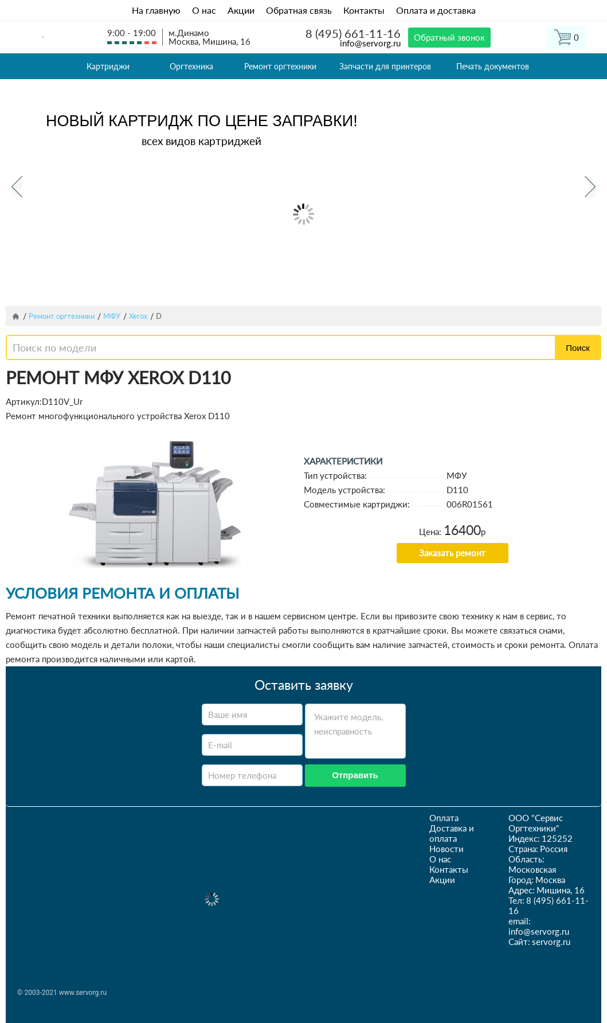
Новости (446, 849)
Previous (16, 186)
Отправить (355, 775)
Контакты (364, 10)
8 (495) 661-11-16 (353, 33)
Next (590, 186)
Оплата (444, 818)
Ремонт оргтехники (280, 66)
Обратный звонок (449, 37)
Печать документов (492, 66)
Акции (241, 10)
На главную (156, 10)
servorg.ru (551, 941)
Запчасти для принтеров (385, 66)
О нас (204, 10)
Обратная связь (299, 10)
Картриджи (108, 66)
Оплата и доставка (436, 10)
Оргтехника (191, 66)
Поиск (578, 348)
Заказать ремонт (452, 553)
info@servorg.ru (370, 43)
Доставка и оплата (451, 833)
